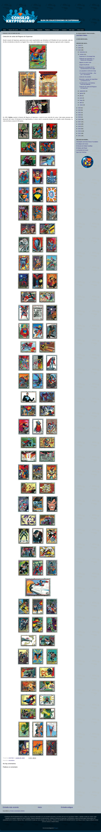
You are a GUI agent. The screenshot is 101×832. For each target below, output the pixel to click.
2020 (79, 114)
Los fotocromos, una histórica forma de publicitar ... (87, 83)
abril (81, 102)
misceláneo (12, 760)
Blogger (56, 828)
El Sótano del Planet (81, 148)
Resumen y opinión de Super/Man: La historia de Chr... (88, 80)
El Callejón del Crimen (82, 144)
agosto (82, 93)
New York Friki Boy (81, 152)
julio (81, 95)
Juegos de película (84, 64)
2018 (79, 119)
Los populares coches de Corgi (87, 70)
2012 (79, 133)
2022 (79, 110)
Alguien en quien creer (85, 62)
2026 (79, 45)
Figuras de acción (13, 30)
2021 (79, 112)
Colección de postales (85, 76)
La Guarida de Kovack (82, 150)
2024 (79, 50)
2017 (79, 121)
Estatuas (23, 30)
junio (81, 98)
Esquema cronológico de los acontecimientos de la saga (87, 67)
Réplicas (47, 30)
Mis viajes (72, 30)
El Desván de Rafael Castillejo (84, 146)
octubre (82, 54)
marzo (81, 105)
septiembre (83, 91)
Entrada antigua (67, 807)
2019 (79, 117)
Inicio (4, 30)
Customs (64, 30)
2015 (79, 126)
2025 (79, 47)
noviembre (82, 52)
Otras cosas (80, 30)
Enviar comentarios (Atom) (17, 811)
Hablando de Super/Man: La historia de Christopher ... (86, 59)
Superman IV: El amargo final (87, 56)
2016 (79, 124)
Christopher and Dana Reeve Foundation (87, 141)
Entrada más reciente (11, 807)
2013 (79, 131)
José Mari (11, 758)
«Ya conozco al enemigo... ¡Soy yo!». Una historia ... (87, 73)
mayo (81, 100)
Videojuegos (55, 30)
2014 (79, 128)
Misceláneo (31, 30)
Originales (39, 30)
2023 (79, 107)
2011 (79, 135)
